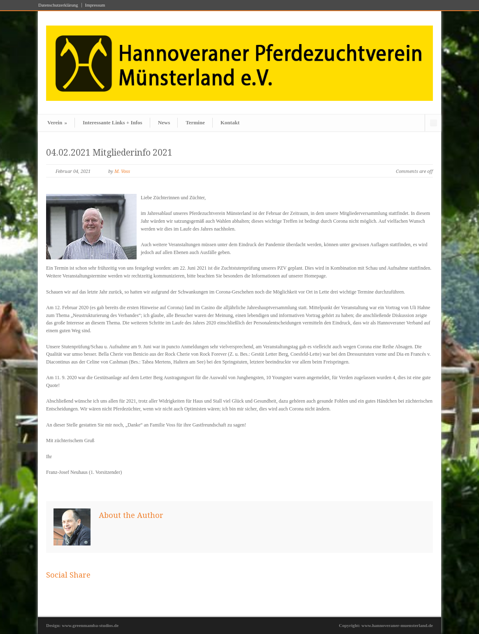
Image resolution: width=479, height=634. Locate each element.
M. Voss (122, 171)
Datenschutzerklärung (58, 5)
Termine (195, 122)
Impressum (95, 5)
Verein (57, 122)
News (164, 122)
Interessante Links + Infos (112, 122)
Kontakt (230, 122)
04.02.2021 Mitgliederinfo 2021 (109, 152)
